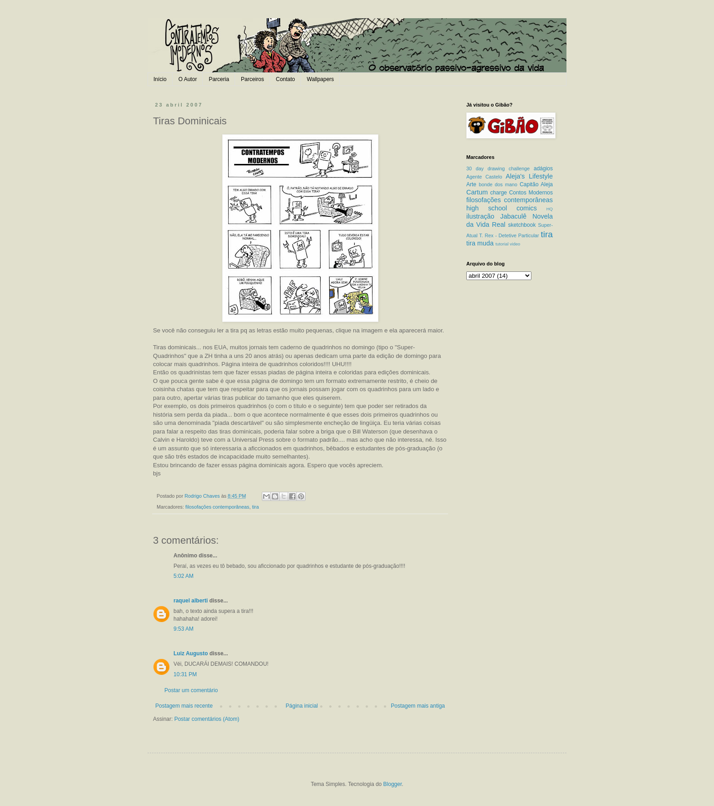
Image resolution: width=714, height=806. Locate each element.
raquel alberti (190, 600)
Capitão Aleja (536, 184)
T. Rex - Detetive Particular (509, 235)
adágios (543, 168)
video (515, 243)
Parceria (219, 79)
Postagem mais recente (184, 706)
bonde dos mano (498, 184)
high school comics (501, 208)
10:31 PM (185, 674)
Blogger (392, 784)
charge (498, 192)
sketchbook (522, 225)
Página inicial (302, 706)
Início (160, 79)
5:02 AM (183, 576)
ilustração (480, 216)
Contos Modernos (531, 192)
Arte (471, 184)
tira (255, 507)
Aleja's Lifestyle (529, 176)
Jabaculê (513, 216)
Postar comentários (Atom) (207, 719)
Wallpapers (320, 79)
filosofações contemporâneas (217, 507)
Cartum (477, 192)
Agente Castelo (484, 176)
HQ (549, 208)
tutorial (502, 243)
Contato (285, 79)
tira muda (480, 243)
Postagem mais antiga (418, 706)
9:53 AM (183, 629)
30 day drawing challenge (498, 168)
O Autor (187, 79)
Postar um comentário (191, 690)
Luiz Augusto (190, 653)
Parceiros (252, 79)
